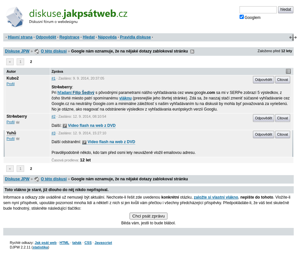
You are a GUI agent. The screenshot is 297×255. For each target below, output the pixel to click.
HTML (64, 243)
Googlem (250, 17)
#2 (53, 116)
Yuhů (11, 133)
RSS (192, 51)
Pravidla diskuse (135, 37)
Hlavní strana (20, 37)
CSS (88, 243)
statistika (40, 247)
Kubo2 (13, 78)
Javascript (103, 243)
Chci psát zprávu (148, 216)
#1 (53, 78)
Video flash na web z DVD (89, 125)
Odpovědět (46, 37)
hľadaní (75, 92)
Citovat (282, 80)
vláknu (125, 98)
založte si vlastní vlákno (216, 197)
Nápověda (107, 37)
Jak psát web (45, 243)
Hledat (89, 37)
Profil (11, 84)
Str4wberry (17, 116)
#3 (53, 133)
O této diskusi (54, 51)
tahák (76, 243)
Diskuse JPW (17, 51)
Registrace (69, 37)
